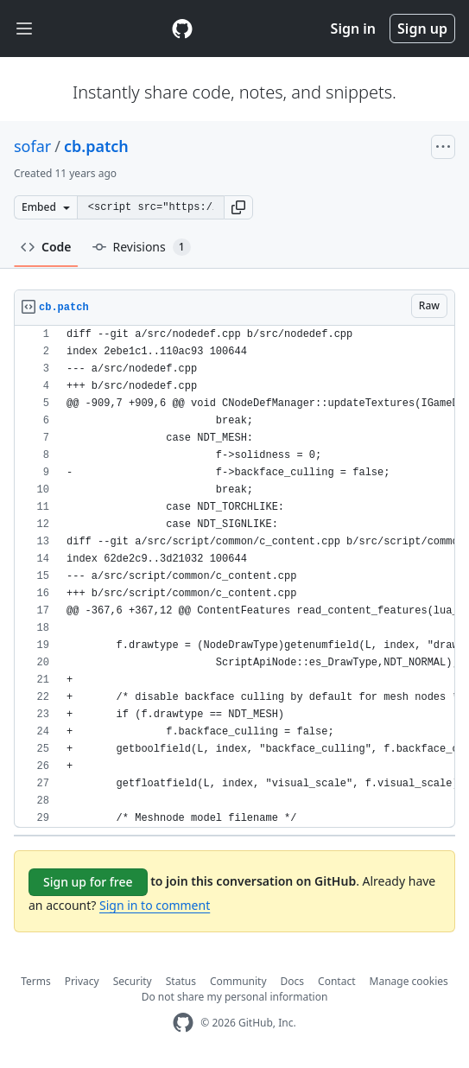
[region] (234, 577)
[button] (238, 207)
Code (46, 246)
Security (132, 981)
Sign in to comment (154, 905)
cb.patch (96, 146)
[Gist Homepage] (182, 28)
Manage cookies (409, 981)
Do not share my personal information (235, 996)
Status (181, 981)
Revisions (141, 247)
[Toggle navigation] (24, 29)
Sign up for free (88, 882)
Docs (293, 981)
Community (238, 981)
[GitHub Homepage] (183, 1022)
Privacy (82, 981)
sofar (32, 146)
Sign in (353, 28)
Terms (36, 981)
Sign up (422, 28)
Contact (336, 981)
